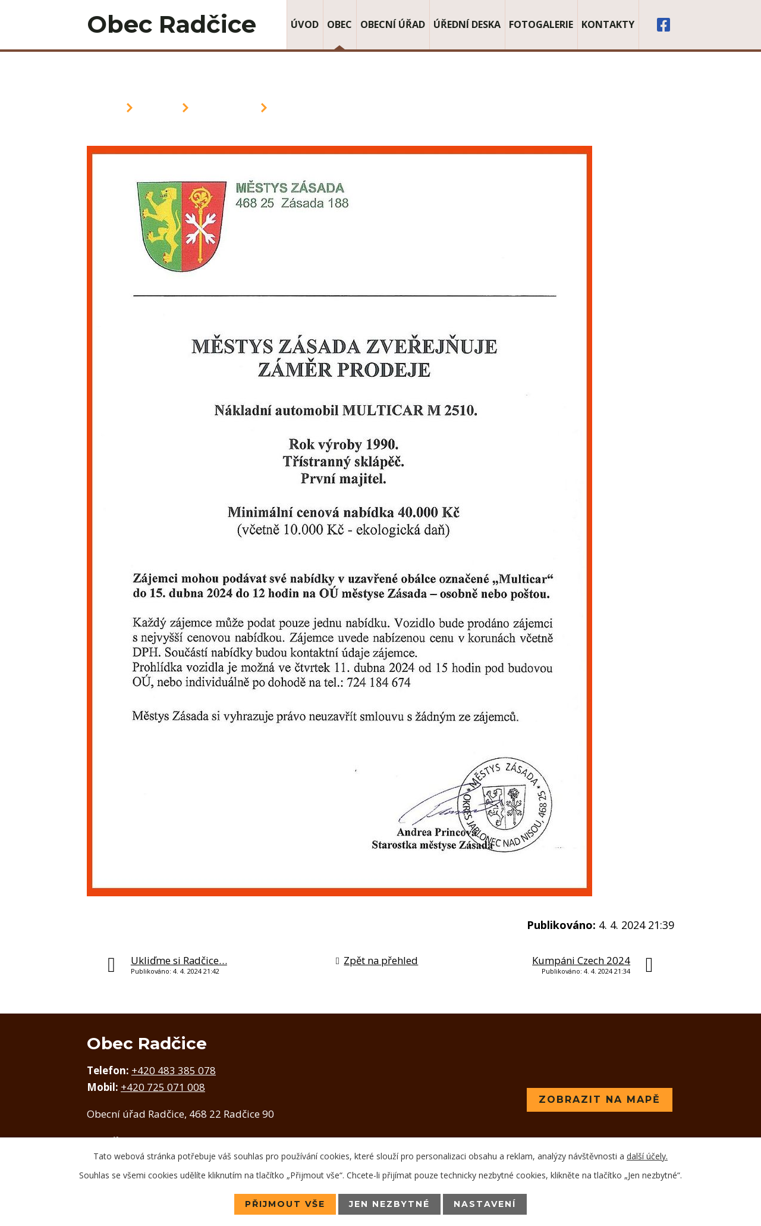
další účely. (647, 1156)
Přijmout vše (285, 1204)
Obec (339, 24)
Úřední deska (467, 24)
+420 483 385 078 (173, 1070)
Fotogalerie (541, 24)
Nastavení (485, 1204)
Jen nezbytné (389, 1204)
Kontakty (607, 24)
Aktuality (224, 108)
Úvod (305, 24)
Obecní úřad (392, 24)
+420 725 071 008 (163, 1087)
